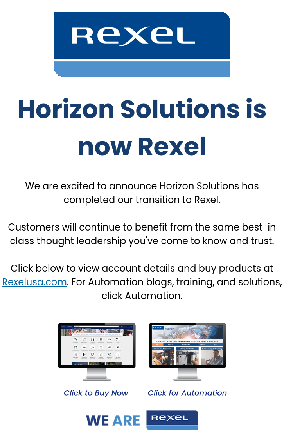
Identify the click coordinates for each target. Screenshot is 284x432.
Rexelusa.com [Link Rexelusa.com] (34, 282)
